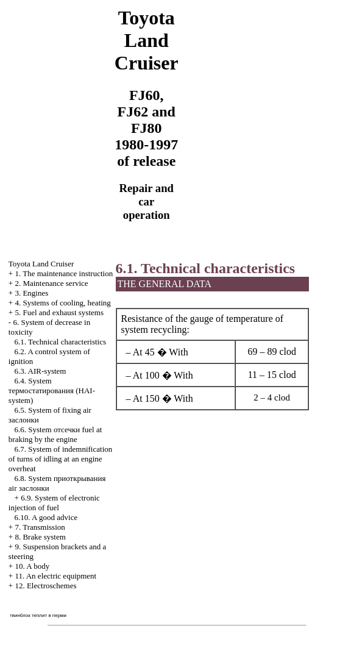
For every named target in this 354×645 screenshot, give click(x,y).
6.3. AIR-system (40, 371)
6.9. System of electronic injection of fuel (54, 502)
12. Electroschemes (45, 585)
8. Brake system (40, 536)
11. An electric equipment (55, 575)
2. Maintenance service (51, 283)
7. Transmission (40, 527)
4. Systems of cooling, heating (62, 302)
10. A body (32, 566)
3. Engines (31, 293)
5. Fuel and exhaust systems (59, 312)
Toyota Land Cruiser (41, 263)
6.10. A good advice (46, 517)
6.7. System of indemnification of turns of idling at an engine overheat (60, 458)
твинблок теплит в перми (38, 615)
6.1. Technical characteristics (60, 341)
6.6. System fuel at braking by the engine (55, 434)
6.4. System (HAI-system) (52, 390)
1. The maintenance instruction (64, 273)
